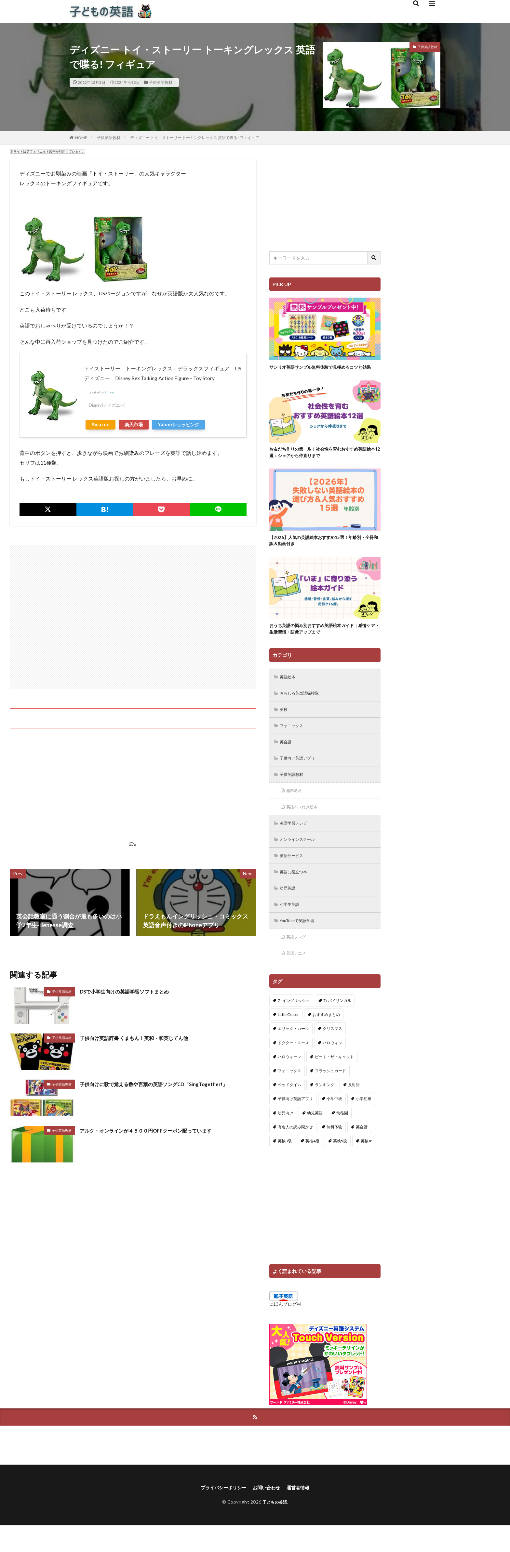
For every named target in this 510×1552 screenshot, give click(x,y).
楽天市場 (134, 424)
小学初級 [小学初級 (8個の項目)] (363, 1123)
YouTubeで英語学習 (301, 943)
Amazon (100, 424)
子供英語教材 (160, 82)
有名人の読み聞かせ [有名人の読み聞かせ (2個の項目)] (295, 1151)
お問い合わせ (268, 1513)
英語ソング (298, 960)
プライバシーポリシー (220, 1513)
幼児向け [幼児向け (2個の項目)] (285, 1137)
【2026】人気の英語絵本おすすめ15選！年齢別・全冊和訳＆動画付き (324, 551)
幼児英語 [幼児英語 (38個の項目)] (315, 1137)
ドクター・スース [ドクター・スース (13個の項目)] (293, 1067)
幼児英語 (289, 910)
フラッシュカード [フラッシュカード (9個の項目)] (330, 1095)
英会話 (287, 758)
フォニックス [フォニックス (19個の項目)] (289, 1095)
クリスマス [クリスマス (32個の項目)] (332, 1053)
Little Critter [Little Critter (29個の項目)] (288, 1039)
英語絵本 (289, 690)
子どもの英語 (275, 1528)
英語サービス (294, 876)
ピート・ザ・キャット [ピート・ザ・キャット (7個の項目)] (334, 1081)
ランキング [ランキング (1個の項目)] (324, 1109)
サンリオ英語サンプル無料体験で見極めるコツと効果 (323, 370)
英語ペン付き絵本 (305, 825)
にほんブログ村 (285, 1328)
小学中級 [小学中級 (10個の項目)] (334, 1123)
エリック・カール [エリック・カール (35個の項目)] (293, 1053)
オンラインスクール (300, 859)
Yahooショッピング (178, 424)
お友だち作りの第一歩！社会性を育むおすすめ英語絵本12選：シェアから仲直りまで (323, 461)
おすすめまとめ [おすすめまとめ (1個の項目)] (326, 1039)
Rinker (109, 392)
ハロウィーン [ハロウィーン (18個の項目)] (289, 1081)
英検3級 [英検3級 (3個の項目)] (285, 1165)
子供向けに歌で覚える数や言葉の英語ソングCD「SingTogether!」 (167, 1083)
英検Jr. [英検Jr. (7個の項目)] (366, 1165)
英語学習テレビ (296, 842)
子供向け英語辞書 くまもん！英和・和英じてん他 (144, 1037)
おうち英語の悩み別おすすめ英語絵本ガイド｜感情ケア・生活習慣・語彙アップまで (323, 641)
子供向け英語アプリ (300, 774)
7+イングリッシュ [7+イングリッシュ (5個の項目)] (294, 1025)
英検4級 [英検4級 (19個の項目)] (312, 1165)
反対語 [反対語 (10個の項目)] (354, 1109)
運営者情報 (303, 1513)
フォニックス (294, 741)
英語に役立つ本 (296, 893)
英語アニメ (298, 977)
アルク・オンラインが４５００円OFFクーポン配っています (158, 1130)
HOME (81, 137)
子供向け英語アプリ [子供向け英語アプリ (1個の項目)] (295, 1123)
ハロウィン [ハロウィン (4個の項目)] (332, 1067)
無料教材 (296, 808)
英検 (284, 724)
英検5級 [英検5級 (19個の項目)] (340, 1165)
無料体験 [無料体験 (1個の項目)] (334, 1151)
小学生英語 (291, 927)
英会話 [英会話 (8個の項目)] (362, 1151)
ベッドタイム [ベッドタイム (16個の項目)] (289, 1109)
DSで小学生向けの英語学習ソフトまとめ (133, 991)
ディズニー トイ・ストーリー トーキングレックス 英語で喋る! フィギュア (194, 137)
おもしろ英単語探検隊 (303, 707)
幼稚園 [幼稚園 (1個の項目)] (342, 1137)
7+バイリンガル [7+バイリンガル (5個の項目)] (337, 1025)
